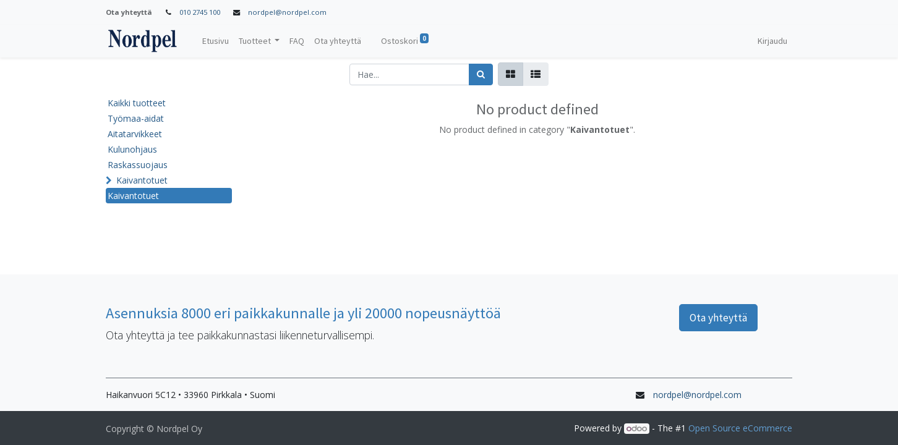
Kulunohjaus (132, 149)
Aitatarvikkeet (135, 134)
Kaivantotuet (142, 180)
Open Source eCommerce (740, 428)
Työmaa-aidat (136, 118)
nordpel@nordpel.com (287, 12)
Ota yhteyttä (718, 317)
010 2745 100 (199, 12)
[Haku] (481, 74)
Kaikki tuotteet (137, 103)
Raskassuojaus (138, 165)
